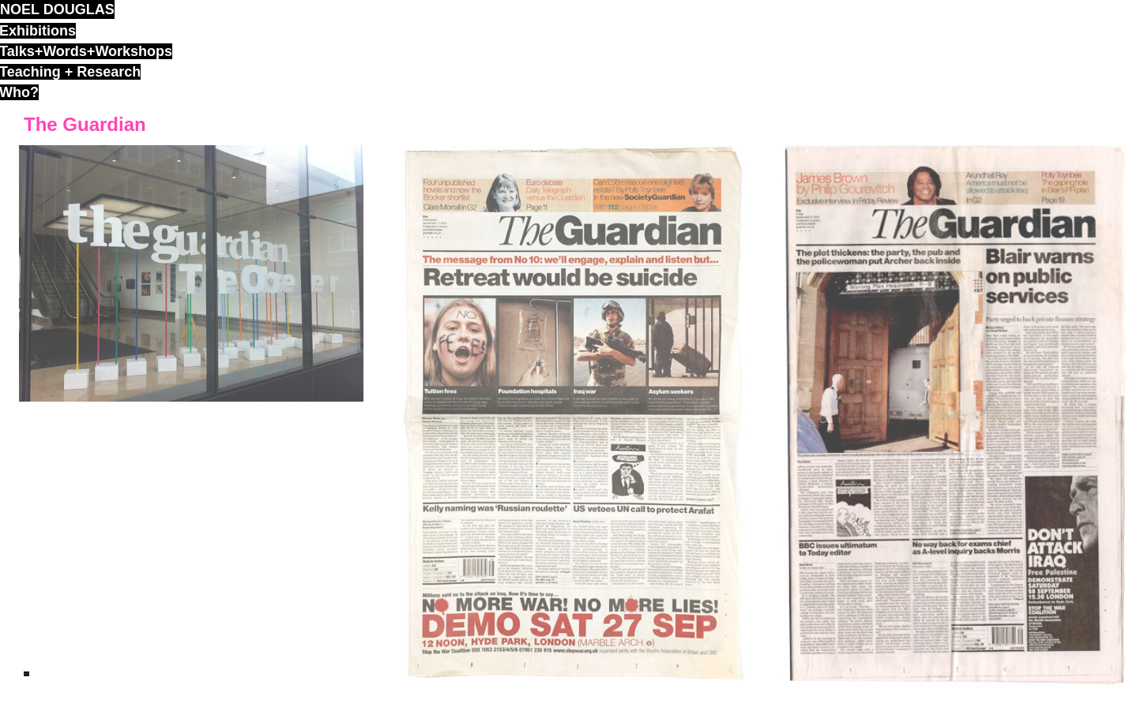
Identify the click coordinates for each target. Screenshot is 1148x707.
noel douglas (57, 9)
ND (26, 673)
